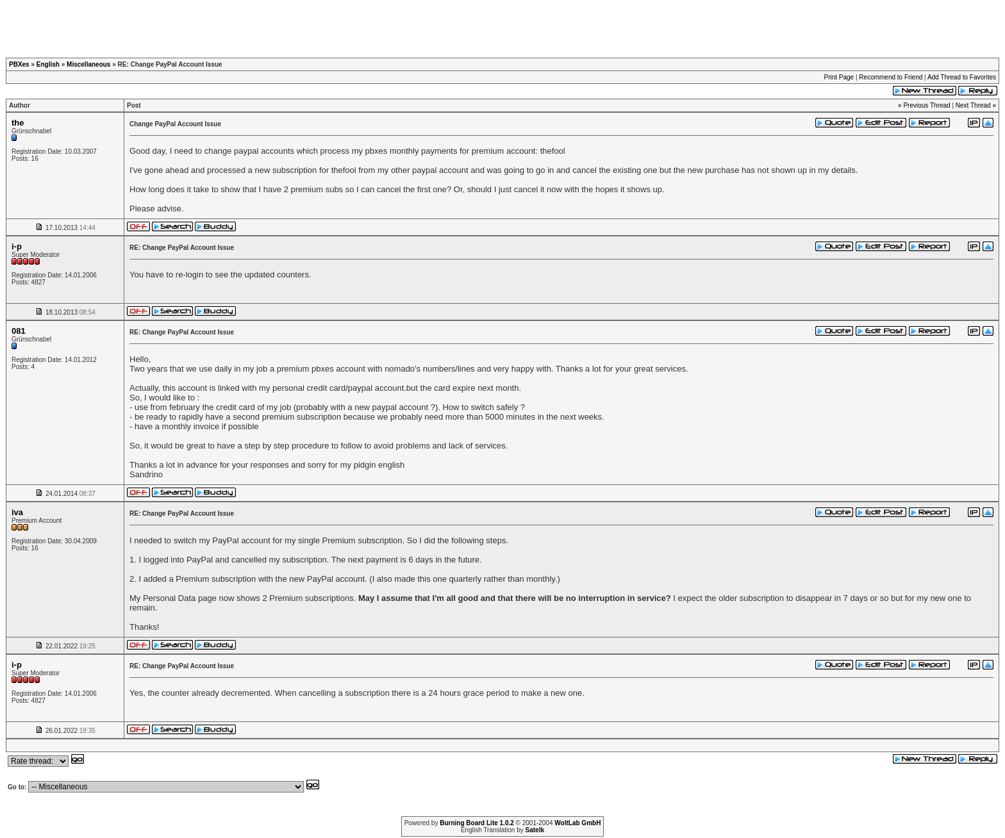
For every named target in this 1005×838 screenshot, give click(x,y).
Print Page (839, 77)
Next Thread (973, 105)
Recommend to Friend (890, 77)
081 (19, 331)
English (48, 64)
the (18, 122)
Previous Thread (926, 105)
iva (17, 512)
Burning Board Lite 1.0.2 (477, 822)
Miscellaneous (88, 64)
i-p (17, 246)
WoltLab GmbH (577, 822)
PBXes (19, 64)
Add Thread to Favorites (961, 77)
